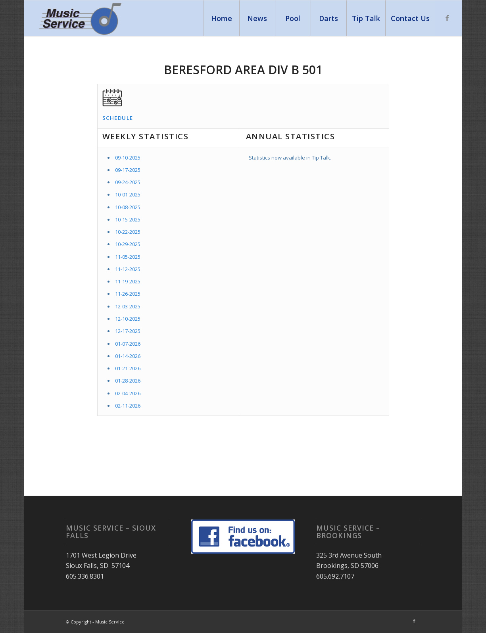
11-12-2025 (127, 269)
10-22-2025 (127, 231)
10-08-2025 (127, 207)
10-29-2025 (127, 244)
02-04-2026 (127, 393)
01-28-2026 (127, 380)
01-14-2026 (127, 356)
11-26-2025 (127, 293)
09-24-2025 (127, 182)
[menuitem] (221, 18)
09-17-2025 (127, 169)
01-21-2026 (127, 368)
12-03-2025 (127, 306)
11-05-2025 (127, 256)
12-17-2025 (127, 331)
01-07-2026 (127, 343)
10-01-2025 (127, 194)
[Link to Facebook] (447, 18)
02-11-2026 (127, 405)
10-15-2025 (127, 219)
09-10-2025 (127, 157)
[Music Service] (81, 18)
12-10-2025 (127, 318)
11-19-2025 (127, 281)
